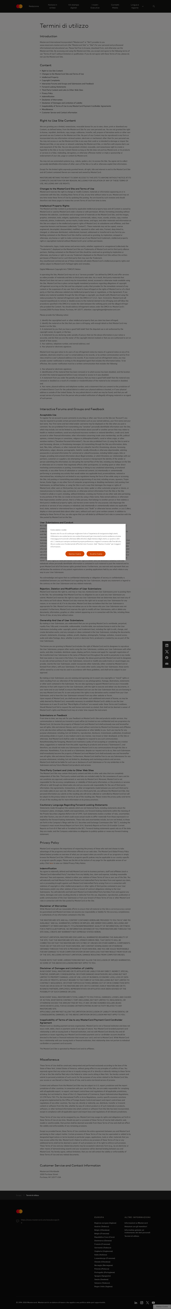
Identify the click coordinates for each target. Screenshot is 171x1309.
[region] (86, 542)
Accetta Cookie (96, 554)
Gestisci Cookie (75, 554)
